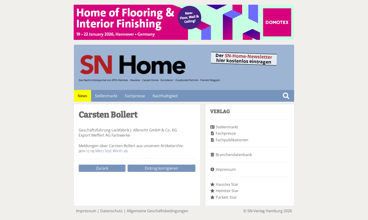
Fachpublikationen (232, 139)
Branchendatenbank (234, 154)
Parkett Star (226, 197)
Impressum (226, 169)
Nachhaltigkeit (165, 95)
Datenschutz (111, 210)
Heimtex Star (227, 190)
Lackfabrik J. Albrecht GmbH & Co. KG (144, 130)
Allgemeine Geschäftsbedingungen (157, 210)
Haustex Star (227, 184)
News (82, 95)
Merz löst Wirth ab (111, 150)
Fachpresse (135, 95)
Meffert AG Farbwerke (110, 135)
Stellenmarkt (106, 95)
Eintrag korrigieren (161, 168)
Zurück (102, 168)
